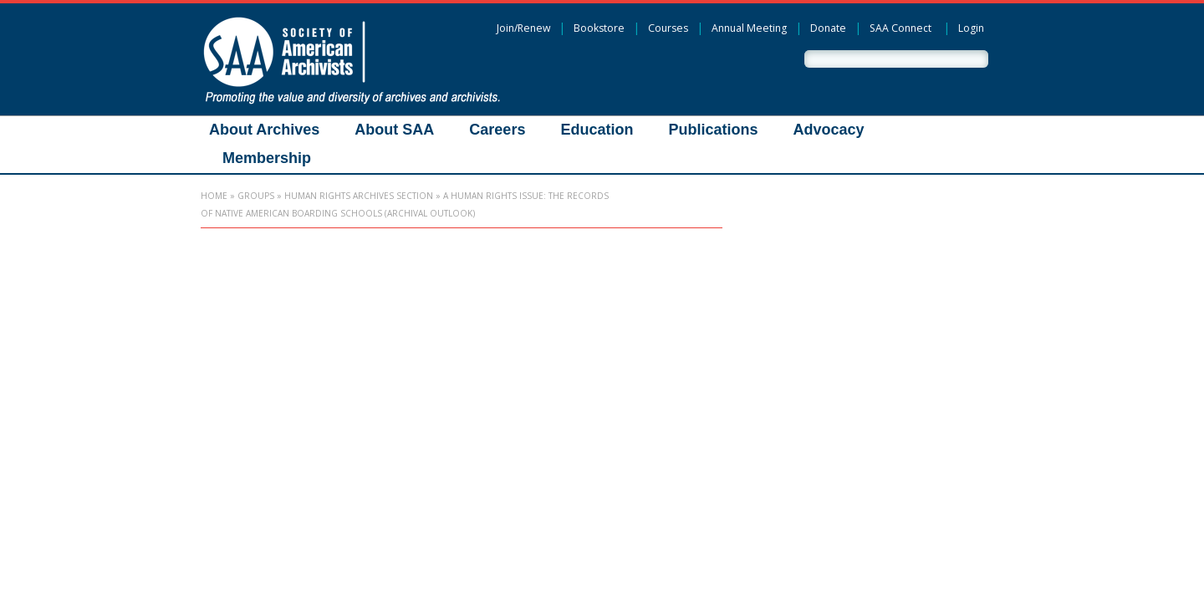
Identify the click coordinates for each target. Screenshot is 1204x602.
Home (214, 196)
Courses (668, 28)
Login (971, 28)
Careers (497, 129)
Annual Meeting (749, 28)
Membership (266, 158)
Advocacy (828, 129)
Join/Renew (523, 28)
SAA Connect (900, 28)
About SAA (394, 129)
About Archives (264, 129)
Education (596, 129)
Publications (713, 129)
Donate (828, 28)
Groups (255, 196)
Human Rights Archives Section (358, 196)
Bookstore (599, 28)
